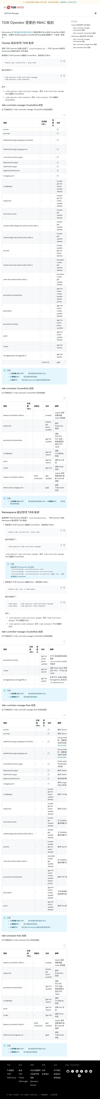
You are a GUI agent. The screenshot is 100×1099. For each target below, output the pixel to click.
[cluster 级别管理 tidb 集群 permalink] (35, 43)
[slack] (86, 1071)
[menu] (5, 7)
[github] (68, 1071)
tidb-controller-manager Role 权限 (85, 44)
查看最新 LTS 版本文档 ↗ (68, 2)
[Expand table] (64, 115)
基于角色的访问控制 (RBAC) (22, 32)
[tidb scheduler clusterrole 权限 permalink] (35, 388)
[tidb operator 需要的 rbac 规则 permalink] (55, 22)
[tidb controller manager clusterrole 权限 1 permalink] (44, 632)
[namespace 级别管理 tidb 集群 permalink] (41, 512)
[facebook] (81, 1071)
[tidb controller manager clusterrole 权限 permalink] (44, 105)
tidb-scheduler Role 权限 (81, 47)
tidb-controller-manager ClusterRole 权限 (81, 29)
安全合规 (54, 1095)
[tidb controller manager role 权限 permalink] (37, 705)
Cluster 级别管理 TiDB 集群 (80, 25)
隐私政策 (45, 1095)
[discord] (90, 1071)
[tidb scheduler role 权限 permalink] (28, 936)
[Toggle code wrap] (61, 61)
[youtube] (79, 1076)
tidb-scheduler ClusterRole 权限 (84, 33)
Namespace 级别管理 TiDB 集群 (82, 36)
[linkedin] (77, 1071)
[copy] (64, 61)
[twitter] (72, 1071)
